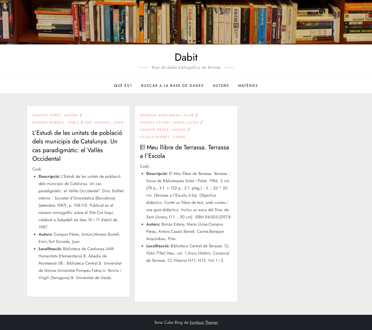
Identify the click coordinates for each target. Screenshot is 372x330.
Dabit (186, 57)
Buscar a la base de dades (172, 85)
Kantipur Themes (204, 322)
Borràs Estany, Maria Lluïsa (169, 123)
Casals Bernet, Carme (163, 137)
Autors (221, 85)
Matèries (248, 85)
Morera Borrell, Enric (56, 123)
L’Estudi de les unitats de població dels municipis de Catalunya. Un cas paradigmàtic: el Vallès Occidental (77, 145)
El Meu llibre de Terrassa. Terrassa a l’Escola (184, 151)
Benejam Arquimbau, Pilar (167, 115)
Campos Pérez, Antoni (55, 115)
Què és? (123, 85)
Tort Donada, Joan (103, 123)
